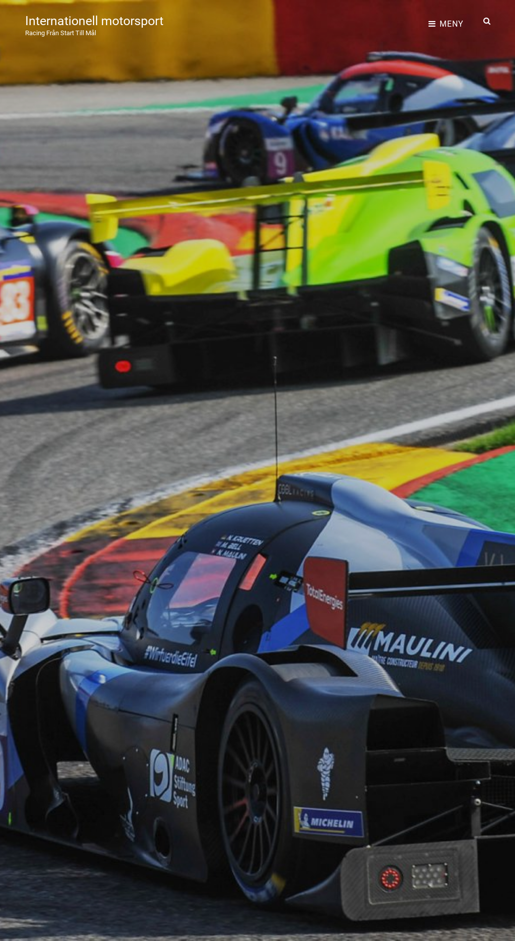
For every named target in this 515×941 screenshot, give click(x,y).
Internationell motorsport (103, 17)
